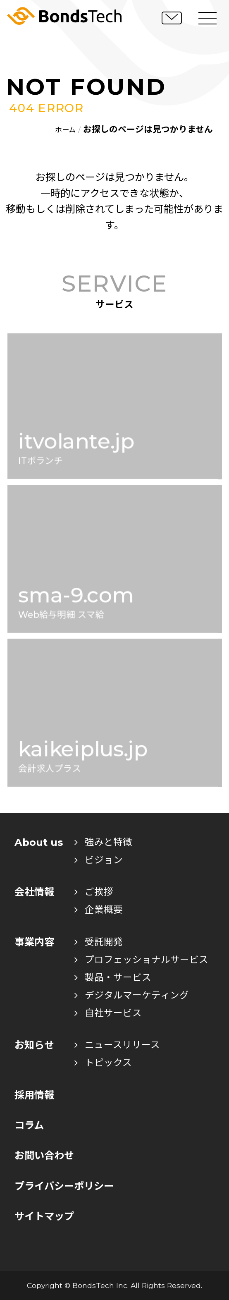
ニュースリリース (117, 1045)
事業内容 (34, 942)
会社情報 (34, 892)
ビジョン (98, 860)
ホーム (65, 129)
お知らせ (34, 1045)
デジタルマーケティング (131, 995)
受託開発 (98, 942)
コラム (29, 1125)
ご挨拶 (93, 892)
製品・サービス (112, 977)
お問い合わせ (44, 1155)
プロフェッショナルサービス (141, 959)
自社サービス (108, 1013)
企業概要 (98, 909)
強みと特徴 (103, 842)
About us (38, 842)
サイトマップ (44, 1216)
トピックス (103, 1062)
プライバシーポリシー (64, 1186)
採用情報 (34, 1095)
